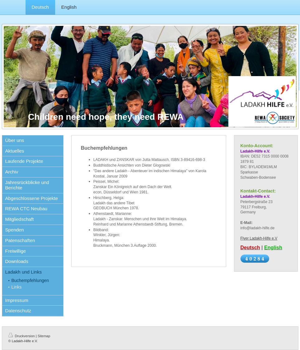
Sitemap (44, 336)
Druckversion (22, 336)
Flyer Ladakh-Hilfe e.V (259, 238)
